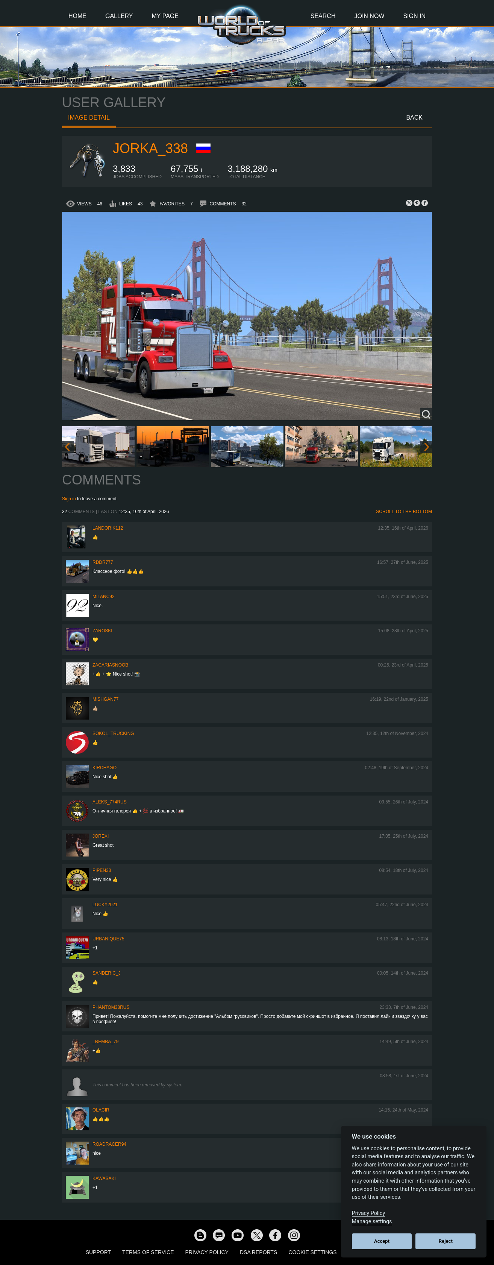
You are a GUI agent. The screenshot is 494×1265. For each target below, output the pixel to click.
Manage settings (372, 1221)
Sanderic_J (106, 973)
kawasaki (104, 1178)
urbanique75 (108, 939)
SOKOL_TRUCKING (113, 733)
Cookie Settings (312, 1252)
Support (98, 1252)
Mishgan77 (105, 699)
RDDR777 (102, 562)
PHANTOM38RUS (110, 1007)
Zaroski (102, 630)
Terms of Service (148, 1252)
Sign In (414, 16)
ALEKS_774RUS (109, 802)
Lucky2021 (105, 904)
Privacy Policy (207, 1252)
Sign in (69, 498)
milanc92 (103, 596)
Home (77, 16)
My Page (165, 16)
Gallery (119, 16)
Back (414, 117)
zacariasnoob (110, 665)
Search (323, 16)
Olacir (100, 1110)
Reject (446, 1241)
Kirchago (104, 767)
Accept (381, 1241)
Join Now (369, 16)
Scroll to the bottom (404, 511)
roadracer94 (109, 1144)
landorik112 (107, 528)
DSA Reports (258, 1252)
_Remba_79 (105, 1041)
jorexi (100, 836)
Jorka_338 (150, 148)
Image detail (89, 117)
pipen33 (101, 870)
